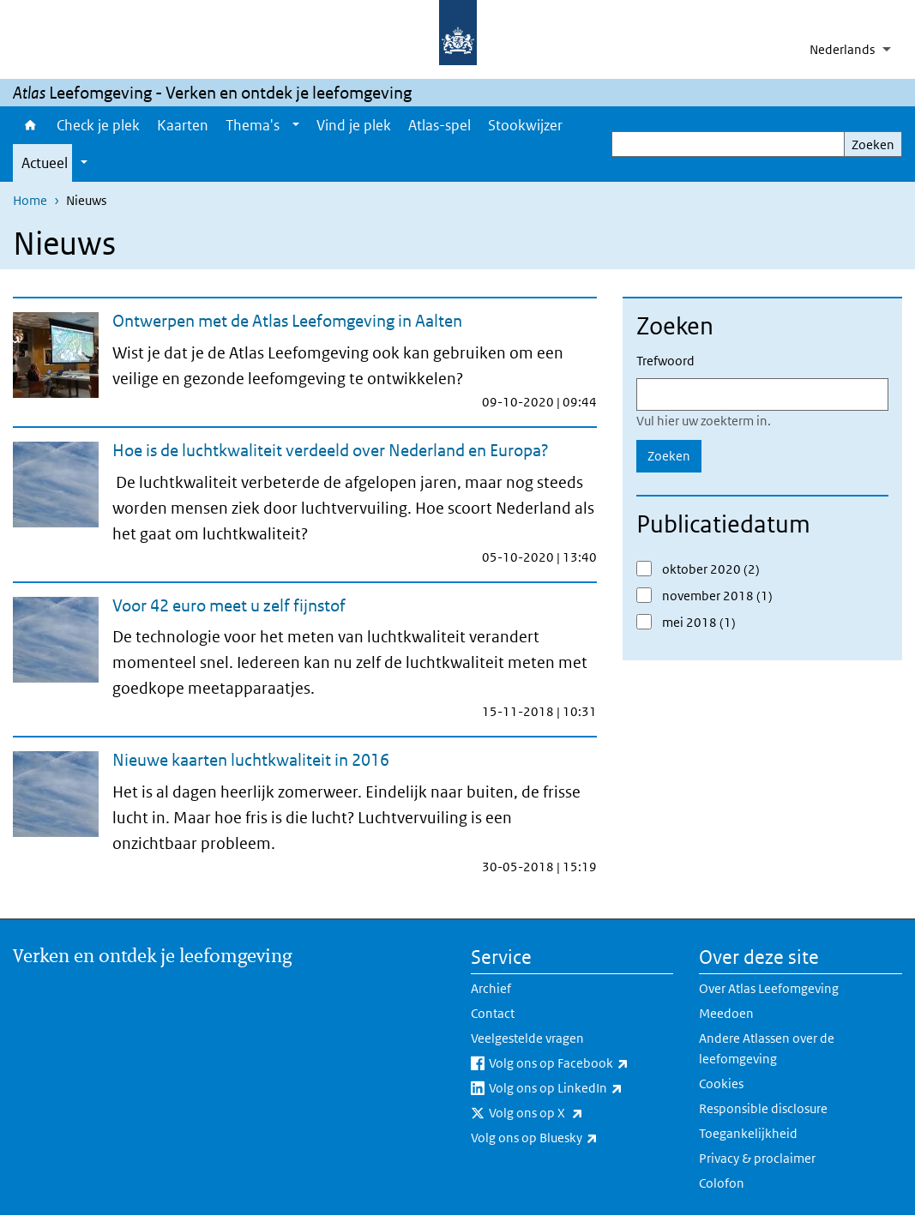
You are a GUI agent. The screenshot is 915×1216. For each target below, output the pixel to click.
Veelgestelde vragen (527, 1038)
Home (30, 125)
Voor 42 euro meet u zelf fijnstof (229, 605)
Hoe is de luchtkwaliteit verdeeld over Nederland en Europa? (330, 450)
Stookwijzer (525, 125)
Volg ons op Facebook (581, 1063)
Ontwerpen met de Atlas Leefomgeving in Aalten (287, 320)
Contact (493, 1013)
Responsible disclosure (763, 1108)
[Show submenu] (296, 125)
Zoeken (873, 144)
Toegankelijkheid (748, 1133)
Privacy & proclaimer (757, 1158)
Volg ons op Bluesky (572, 1138)
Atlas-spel (439, 125)
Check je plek (98, 125)
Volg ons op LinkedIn (581, 1088)
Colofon (721, 1183)
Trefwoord (665, 360)
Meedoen (726, 1013)
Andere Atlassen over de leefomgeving (766, 1048)
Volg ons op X (574, 1113)
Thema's (253, 125)
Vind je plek (353, 125)
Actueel (44, 163)
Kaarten (182, 125)
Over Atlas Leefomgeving (769, 988)
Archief (491, 988)
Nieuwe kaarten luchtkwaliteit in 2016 (250, 759)
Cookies (721, 1083)
